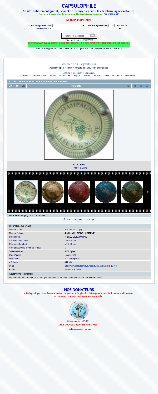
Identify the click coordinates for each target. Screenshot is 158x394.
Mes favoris (117, 75)
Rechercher (130, 75)
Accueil (66, 73)
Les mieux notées (101, 75)
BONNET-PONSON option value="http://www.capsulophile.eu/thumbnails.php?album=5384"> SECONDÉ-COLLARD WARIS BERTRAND (85, 28)
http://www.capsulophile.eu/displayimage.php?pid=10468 (91, 266)
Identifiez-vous (66, 278)
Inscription (77, 73)
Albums (26, 75)
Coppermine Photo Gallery (83, 329)
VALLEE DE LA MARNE (55, 81)
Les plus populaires (81, 75)
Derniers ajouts (39, 75)
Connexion (90, 73)
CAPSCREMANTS (111, 14)
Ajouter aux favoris (73, 269)
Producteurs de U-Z (28, 81)
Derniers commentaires (59, 75)
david (67, 233)
